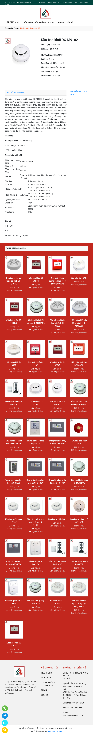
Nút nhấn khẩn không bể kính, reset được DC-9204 (57, 281)
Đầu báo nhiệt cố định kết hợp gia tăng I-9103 (79, 604)
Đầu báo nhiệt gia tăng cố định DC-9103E (13, 281)
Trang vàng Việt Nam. (54, 731)
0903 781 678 (56, 82)
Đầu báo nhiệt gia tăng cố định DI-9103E (57, 323)
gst (16, 28)
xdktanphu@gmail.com (73, 715)
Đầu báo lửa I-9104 (79, 278)
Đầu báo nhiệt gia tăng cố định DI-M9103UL (79, 323)
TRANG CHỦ (13, 22)
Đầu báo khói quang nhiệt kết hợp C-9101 (35, 522)
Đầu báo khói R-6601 (57, 519)
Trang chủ (9, 28)
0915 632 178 (78, 703)
